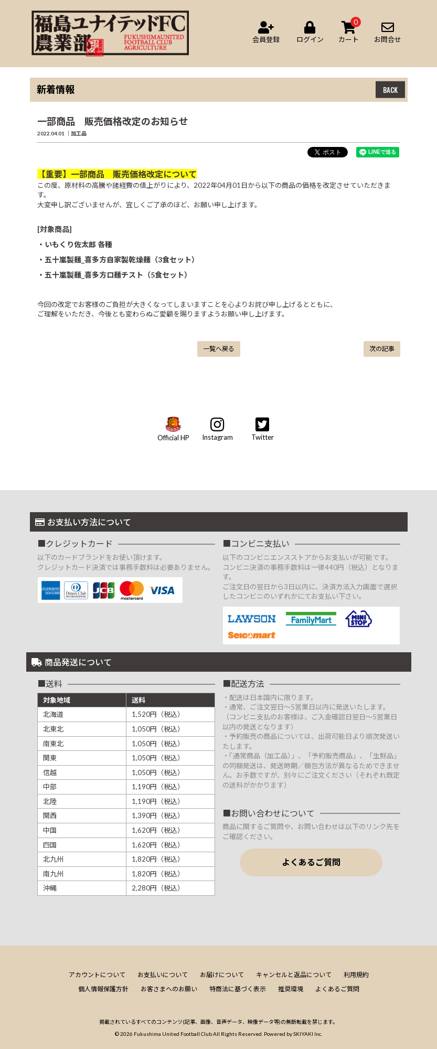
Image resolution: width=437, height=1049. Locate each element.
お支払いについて (162, 975)
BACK (390, 89)
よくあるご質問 (311, 862)
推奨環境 (290, 989)
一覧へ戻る (219, 349)
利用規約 (356, 975)
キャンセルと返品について (294, 975)
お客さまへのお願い (169, 989)
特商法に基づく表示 (237, 989)
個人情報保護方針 (103, 989)
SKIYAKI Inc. (307, 1034)
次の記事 (382, 349)
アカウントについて (97, 975)
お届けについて (222, 975)
